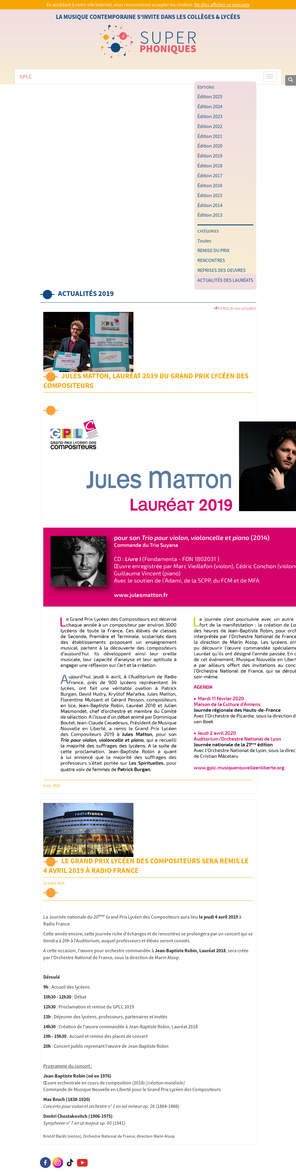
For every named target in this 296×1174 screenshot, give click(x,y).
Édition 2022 (209, 126)
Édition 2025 (209, 96)
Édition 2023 (209, 116)
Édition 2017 (209, 175)
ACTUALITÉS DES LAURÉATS (225, 280)
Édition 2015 (209, 195)
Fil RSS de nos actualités (234, 308)
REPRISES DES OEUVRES (221, 270)
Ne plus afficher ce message (222, 5)
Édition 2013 (209, 215)
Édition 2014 (209, 205)
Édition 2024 (209, 106)
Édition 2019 (209, 156)
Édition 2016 (209, 185)
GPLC (26, 76)
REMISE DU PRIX (213, 250)
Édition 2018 (209, 166)
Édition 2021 (209, 136)
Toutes (204, 241)
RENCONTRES (211, 260)
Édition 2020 (209, 146)
